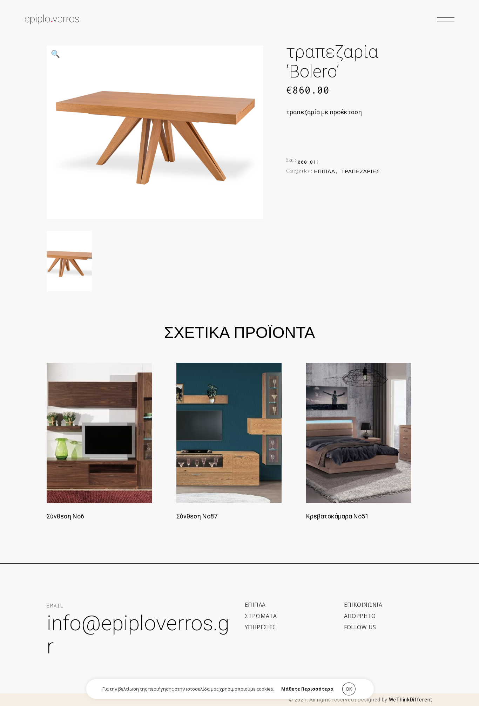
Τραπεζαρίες (360, 171)
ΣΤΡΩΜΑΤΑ (261, 616)
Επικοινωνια (363, 605)
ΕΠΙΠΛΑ (255, 605)
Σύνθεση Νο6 (65, 516)
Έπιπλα (324, 171)
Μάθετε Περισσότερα (307, 689)
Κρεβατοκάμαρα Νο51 (337, 516)
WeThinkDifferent (410, 699)
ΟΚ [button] (349, 689)
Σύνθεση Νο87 (196, 516)
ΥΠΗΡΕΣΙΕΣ (260, 627)
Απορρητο (360, 616)
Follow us (360, 627)
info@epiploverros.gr (138, 635)
